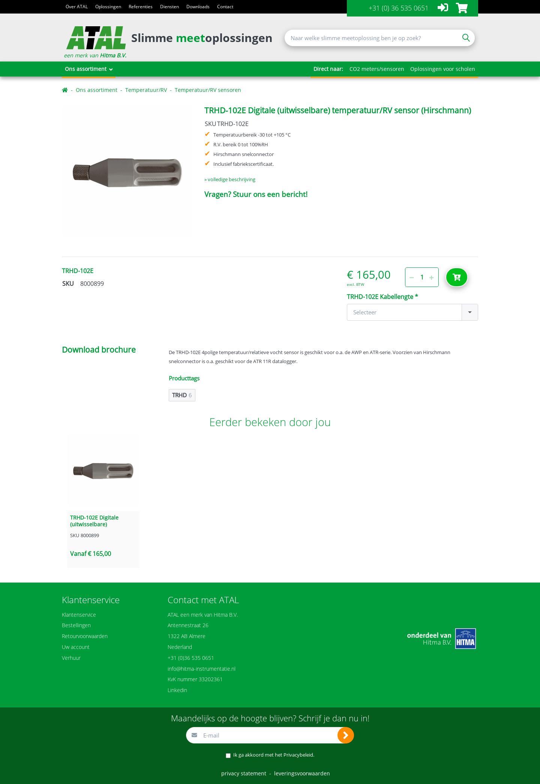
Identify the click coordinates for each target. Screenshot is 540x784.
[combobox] (412, 312)
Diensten (169, 6)
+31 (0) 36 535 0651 (399, 7)
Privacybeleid (298, 754)
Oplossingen (108, 6)
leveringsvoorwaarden (302, 773)
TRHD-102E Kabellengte (381, 297)
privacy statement (243, 773)
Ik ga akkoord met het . (273, 754)
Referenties (141, 6)
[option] (127, 171)
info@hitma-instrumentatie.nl (202, 668)
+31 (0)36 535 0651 (191, 657)
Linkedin (177, 690)
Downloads (198, 6)
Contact (225, 6)
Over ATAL (77, 6)
